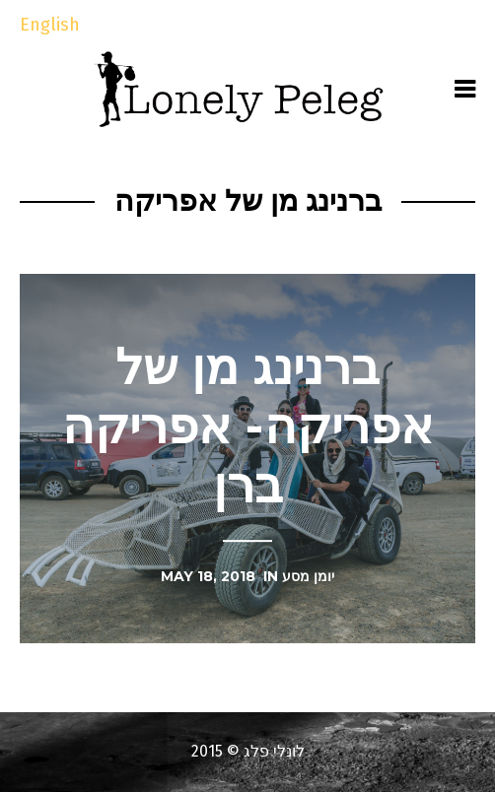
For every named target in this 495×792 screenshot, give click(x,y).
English (50, 24)
